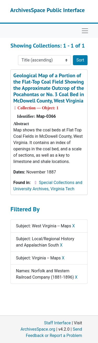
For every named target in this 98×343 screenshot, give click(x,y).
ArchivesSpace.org (37, 329)
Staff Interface (57, 322)
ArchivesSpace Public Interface (47, 10)
